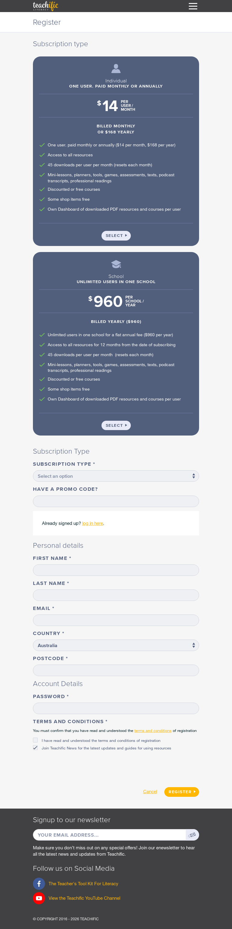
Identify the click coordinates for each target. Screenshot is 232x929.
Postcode (49, 658)
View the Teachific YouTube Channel (84, 898)
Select (118, 235)
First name (51, 558)
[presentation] (79, 766)
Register (180, 792)
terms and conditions (153, 730)
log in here (92, 523)
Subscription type (63, 464)
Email (42, 608)
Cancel (150, 791)
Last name (50, 583)
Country (47, 633)
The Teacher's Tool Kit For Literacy (75, 885)
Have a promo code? (65, 489)
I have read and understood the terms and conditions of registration (101, 740)
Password (50, 696)
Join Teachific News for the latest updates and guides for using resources (106, 747)
